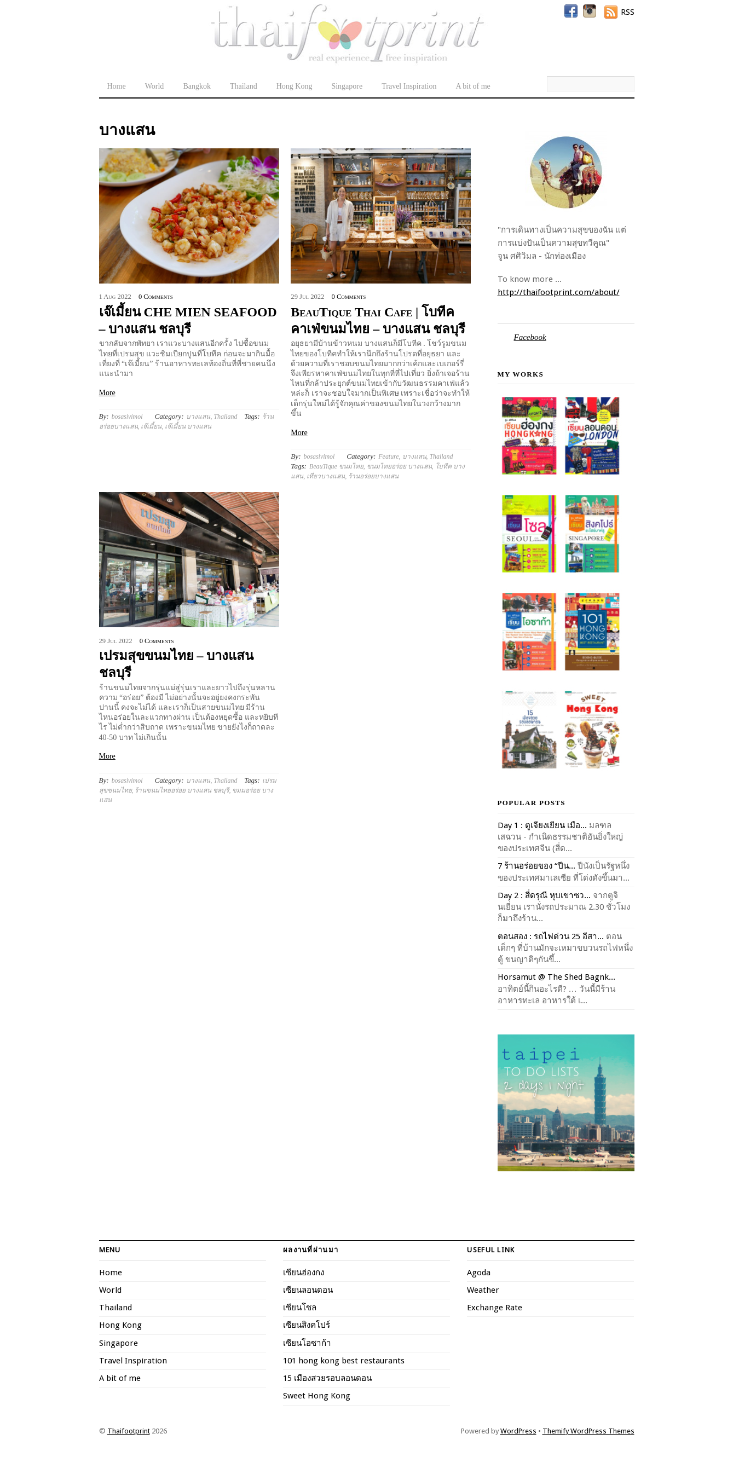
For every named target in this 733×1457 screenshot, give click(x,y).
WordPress (518, 1431)
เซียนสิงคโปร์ (306, 1325)
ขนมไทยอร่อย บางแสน (399, 466)
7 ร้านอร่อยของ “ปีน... (536, 866)
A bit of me (472, 86)
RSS (627, 12)
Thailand (243, 86)
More (107, 393)
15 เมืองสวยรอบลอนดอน (327, 1378)
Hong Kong (294, 86)
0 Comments (155, 296)
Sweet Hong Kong (316, 1396)
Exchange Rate (494, 1308)
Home (116, 86)
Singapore (346, 86)
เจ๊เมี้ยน (151, 426)
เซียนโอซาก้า (307, 1343)
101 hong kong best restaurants (344, 1361)
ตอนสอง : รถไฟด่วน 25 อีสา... (551, 936)
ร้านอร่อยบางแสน (373, 476)
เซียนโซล (299, 1308)
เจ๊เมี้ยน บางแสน (188, 426)
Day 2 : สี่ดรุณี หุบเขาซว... (544, 895)
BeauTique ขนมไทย (336, 466)
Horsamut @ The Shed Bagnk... (556, 977)
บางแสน (198, 416)
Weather (483, 1290)
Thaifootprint (128, 1431)
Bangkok (197, 86)
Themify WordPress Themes (588, 1431)
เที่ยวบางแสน (326, 476)
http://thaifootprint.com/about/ (559, 292)
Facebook (530, 337)
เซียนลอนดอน (308, 1290)
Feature (388, 456)
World (154, 86)
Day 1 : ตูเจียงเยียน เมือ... (542, 825)
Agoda (478, 1272)
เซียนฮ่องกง (303, 1272)
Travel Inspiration (409, 86)
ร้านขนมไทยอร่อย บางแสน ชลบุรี (182, 790)
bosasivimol (127, 416)
